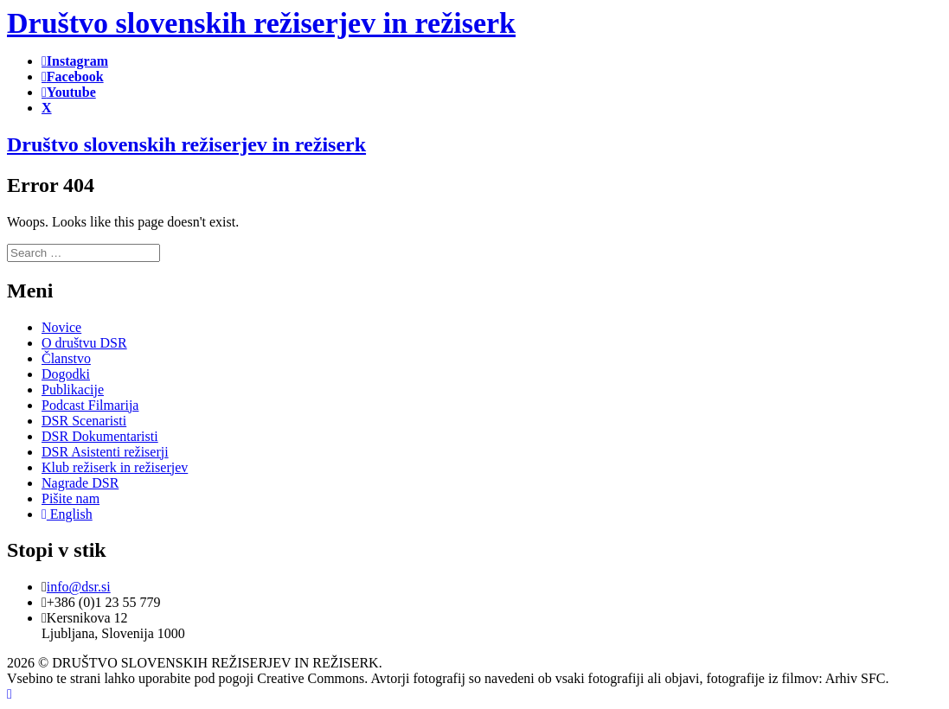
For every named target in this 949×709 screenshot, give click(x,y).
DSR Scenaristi (84, 420)
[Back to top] (9, 694)
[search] (83, 253)
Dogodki (66, 374)
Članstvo (66, 358)
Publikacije (73, 389)
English (67, 514)
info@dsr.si (79, 586)
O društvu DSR (84, 342)
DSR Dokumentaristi (100, 436)
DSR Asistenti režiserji (105, 451)
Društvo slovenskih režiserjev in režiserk (186, 144)
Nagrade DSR (80, 483)
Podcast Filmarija (90, 405)
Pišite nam (70, 498)
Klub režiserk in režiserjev (115, 467)
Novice (61, 327)
